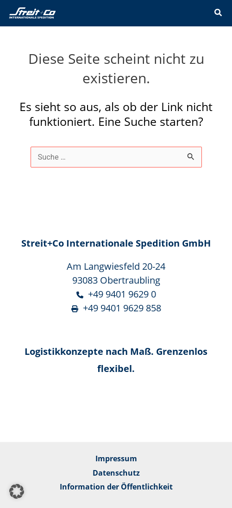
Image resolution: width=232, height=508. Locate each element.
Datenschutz (116, 472)
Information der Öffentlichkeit (116, 486)
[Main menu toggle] (192, 13)
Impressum (116, 458)
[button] (218, 13)
